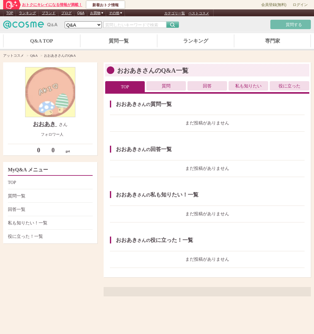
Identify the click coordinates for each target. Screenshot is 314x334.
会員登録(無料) (273, 5)
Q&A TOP (41, 41)
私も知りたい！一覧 (49, 223)
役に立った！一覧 (49, 236)
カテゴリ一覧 (174, 13)
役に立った (289, 86)
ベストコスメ (198, 13)
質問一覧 (119, 41)
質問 (166, 86)
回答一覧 (49, 209)
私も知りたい (248, 86)
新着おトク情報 (105, 5)
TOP (9, 13)
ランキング (27, 13)
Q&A (80, 13)
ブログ (66, 13)
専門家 (272, 41)
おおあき (45, 124)
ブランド (49, 13)
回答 (207, 86)
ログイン (300, 5)
